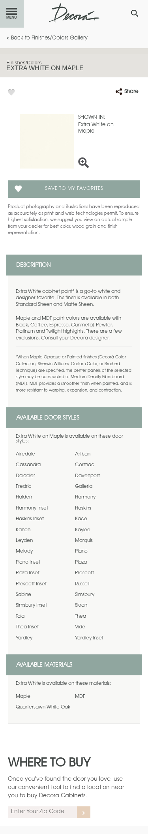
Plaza (81, 562)
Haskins (83, 508)
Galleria (83, 486)
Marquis (84, 540)
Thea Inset (27, 627)
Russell (82, 584)
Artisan (82, 454)
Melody (24, 551)
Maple (23, 696)
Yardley (24, 638)
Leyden (24, 540)
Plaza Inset (27, 573)
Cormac (84, 465)
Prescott (84, 573)
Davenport (87, 476)
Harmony (85, 497)
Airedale (25, 454)
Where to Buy (49, 764)
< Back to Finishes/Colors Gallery (47, 38)
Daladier (25, 476)
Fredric (24, 486)
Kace (81, 519)
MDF (80, 696)
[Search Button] (134, 13)
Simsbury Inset (31, 605)
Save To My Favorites (74, 188)
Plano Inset (28, 562)
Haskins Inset (30, 519)
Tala (20, 616)
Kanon (23, 530)
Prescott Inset (31, 584)
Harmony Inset (32, 508)
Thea (80, 616)
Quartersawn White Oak (43, 707)
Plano (81, 551)
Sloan (81, 605)
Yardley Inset (89, 638)
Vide (80, 627)
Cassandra (28, 465)
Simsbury (84, 594)
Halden (24, 497)
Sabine (23, 594)
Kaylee (82, 530)
